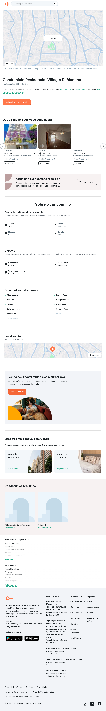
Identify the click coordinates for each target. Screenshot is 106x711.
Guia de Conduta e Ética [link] (43, 692)
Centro (44, 69)
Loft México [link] (75, 638)
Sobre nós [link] (75, 618)
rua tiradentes (65, 89)
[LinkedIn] (92, 704)
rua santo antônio (44, 528)
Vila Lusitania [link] (9, 572)
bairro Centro (81, 89)
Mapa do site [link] (92, 612)
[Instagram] (85, 704)
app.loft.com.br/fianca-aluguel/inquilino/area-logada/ (56, 629)
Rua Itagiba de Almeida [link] (13, 555)
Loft (4, 69)
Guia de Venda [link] (93, 607)
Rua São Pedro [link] (10, 546)
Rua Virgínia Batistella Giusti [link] (15, 549)
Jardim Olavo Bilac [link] (12, 569)
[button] (53, 350)
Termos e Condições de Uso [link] (17, 692)
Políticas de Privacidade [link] (36, 687)
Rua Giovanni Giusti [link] (12, 544)
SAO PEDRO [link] (9, 552)
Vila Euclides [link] (9, 578)
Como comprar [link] (77, 612)
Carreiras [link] (74, 624)
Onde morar (13, 69)
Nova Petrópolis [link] (11, 581)
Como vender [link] (76, 607)
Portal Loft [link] (91, 601)
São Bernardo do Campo (29, 69)
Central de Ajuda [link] (77, 601)
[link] (87, 182)
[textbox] (34, 3)
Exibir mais (11, 559)
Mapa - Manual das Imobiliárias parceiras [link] (23, 696)
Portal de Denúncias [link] (13, 687)
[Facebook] (99, 704)
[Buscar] (55, 4)
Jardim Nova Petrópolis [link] (13, 575)
